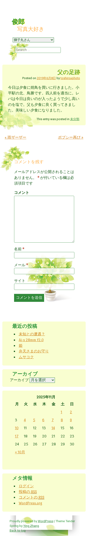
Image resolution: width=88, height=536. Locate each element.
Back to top (18, 530)
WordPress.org (30, 503)
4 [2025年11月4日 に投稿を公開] (25, 420)
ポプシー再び (70, 137)
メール (21, 265)
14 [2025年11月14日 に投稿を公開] (53, 428)
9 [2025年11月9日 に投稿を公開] (71, 420)
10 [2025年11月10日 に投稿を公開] (17, 428)
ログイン (26, 486)
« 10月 (20, 452)
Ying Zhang (31, 526)
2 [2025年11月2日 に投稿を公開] (71, 412)
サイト (19, 280)
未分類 (74, 119)
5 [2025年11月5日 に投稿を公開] (34, 420)
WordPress (45, 521)
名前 (19, 249)
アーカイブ (19, 380)
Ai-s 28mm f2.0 (31, 340)
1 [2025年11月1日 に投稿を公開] (61, 412)
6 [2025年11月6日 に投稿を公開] (43, 420)
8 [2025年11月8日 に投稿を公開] (62, 420)
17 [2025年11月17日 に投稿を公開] (17, 436)
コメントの (31, 497)
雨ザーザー (15, 137)
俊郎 (18, 21)
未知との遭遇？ (32, 334)
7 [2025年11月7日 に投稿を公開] (53, 420)
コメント (21, 192)
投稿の (28, 492)
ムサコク (26, 357)
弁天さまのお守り (34, 351)
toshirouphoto (70, 78)
